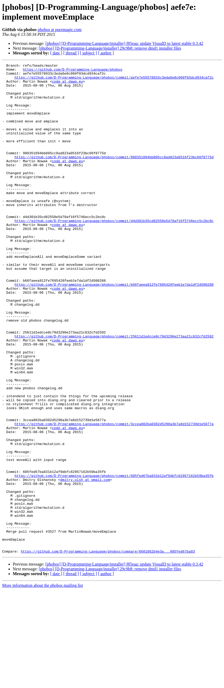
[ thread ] (71, 53)
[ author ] (106, 53)
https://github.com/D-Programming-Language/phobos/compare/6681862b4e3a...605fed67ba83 (108, 649)
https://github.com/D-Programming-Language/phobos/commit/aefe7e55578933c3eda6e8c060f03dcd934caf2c (114, 80)
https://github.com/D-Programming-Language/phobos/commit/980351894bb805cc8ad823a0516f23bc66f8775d (114, 176)
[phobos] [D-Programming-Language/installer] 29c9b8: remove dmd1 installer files (110, 48)
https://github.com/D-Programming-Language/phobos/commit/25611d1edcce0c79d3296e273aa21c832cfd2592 (114, 391)
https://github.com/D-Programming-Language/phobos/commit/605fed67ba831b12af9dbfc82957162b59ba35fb (114, 558)
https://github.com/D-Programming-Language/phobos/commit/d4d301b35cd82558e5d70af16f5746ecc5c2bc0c (114, 252)
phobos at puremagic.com (60, 29)
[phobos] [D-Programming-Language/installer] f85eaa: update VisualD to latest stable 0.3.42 (124, 43)
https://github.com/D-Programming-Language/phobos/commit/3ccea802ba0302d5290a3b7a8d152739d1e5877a (114, 496)
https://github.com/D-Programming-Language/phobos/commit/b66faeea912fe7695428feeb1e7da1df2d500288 (114, 329)
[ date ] (56, 53)
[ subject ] (88, 53)
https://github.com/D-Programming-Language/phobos (72, 71)
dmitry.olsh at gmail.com (85, 563)
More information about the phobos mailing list (42, 683)
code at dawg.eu (67, 85)
